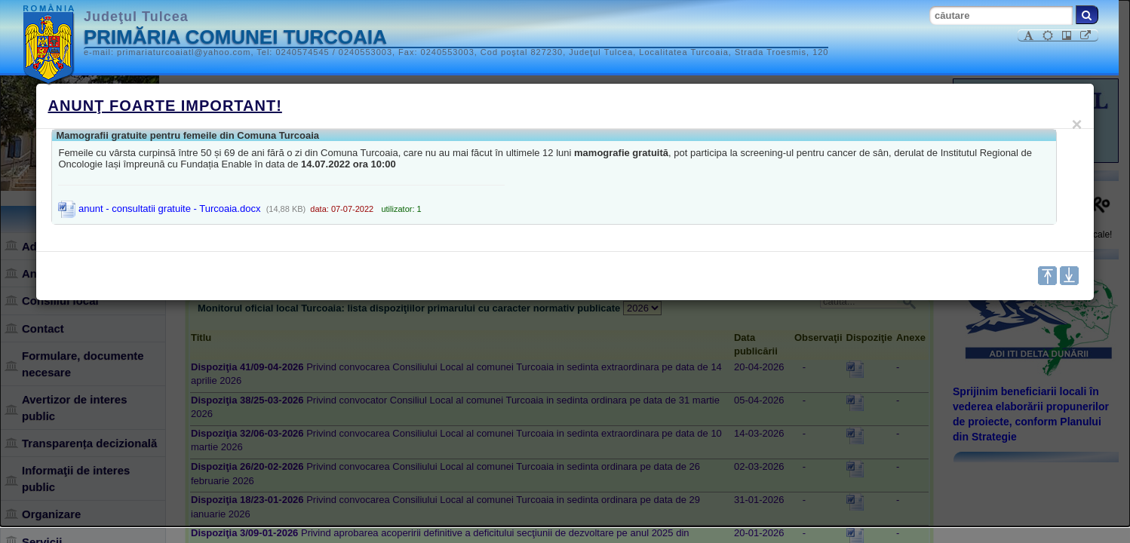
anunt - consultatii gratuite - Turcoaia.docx (159, 208)
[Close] (1077, 124)
